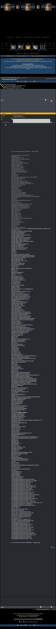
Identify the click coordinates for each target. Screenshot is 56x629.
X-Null (28, 616)
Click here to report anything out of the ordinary (28, 60)
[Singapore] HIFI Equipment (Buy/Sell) (13, 86)
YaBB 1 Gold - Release (25, 615)
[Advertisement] (28, 23)
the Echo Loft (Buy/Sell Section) (9, 84)
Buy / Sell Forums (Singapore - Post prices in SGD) (14, 85)
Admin (22, 88)
